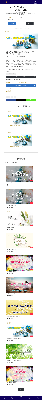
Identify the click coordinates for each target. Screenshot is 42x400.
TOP (10, 17)
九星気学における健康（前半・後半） (15, 360)
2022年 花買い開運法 (11, 271)
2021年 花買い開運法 (11, 382)
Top (5, 28)
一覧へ (21, 389)
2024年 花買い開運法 (11, 227)
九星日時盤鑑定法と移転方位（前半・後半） (16, 338)
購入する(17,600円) (25, 76)
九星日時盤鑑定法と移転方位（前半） (15, 125)
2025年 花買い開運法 (11, 205)
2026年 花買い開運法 (11, 182)
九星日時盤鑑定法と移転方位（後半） (15, 146)
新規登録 (12, 23)
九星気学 (9, 28)
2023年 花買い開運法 (11, 249)
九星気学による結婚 (11, 293)
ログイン (29, 23)
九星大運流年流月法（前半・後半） (14, 316)
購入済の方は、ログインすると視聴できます (16, 82)
